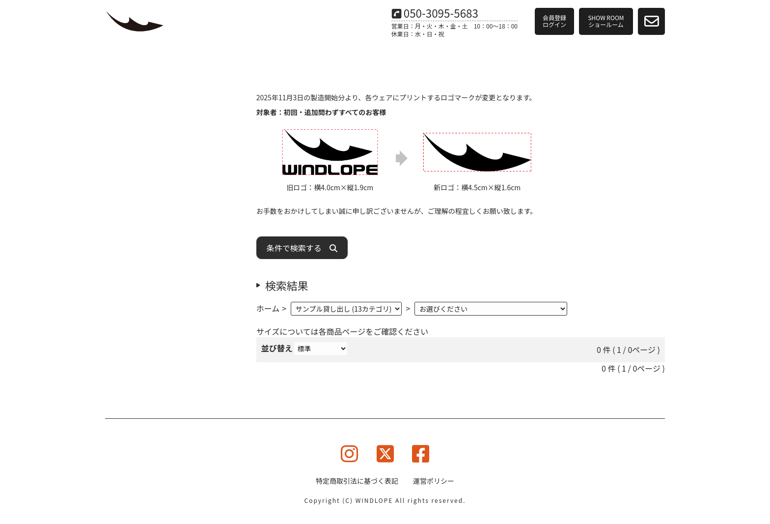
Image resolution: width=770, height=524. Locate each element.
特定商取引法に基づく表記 (357, 481)
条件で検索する (302, 248)
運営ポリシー (433, 481)
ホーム (268, 308)
